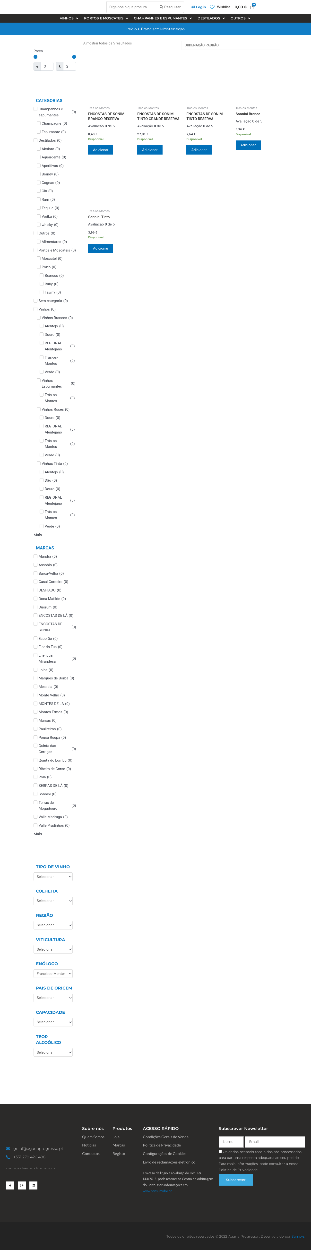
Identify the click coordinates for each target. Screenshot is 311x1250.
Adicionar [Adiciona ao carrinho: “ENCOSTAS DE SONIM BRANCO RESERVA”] (100, 150)
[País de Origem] (53, 998)
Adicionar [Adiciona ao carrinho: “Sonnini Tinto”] (100, 248)
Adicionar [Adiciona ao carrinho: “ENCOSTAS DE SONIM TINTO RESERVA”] (199, 150)
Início (131, 29)
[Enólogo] (53, 973)
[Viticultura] (53, 949)
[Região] (53, 925)
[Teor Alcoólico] (53, 1052)
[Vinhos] (69, 18)
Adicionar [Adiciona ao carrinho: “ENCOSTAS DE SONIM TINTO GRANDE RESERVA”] (149, 150)
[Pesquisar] (170, 7)
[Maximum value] (69, 66)
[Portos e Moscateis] (106, 18)
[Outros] (241, 18)
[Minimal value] (55, 57)
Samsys (298, 1236)
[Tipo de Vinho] (53, 876)
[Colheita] (53, 901)
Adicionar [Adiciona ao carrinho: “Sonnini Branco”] (248, 145)
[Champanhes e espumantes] (163, 18)
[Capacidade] (53, 1022)
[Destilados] (211, 18)
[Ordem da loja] (230, 45)
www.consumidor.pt (157, 1191)
